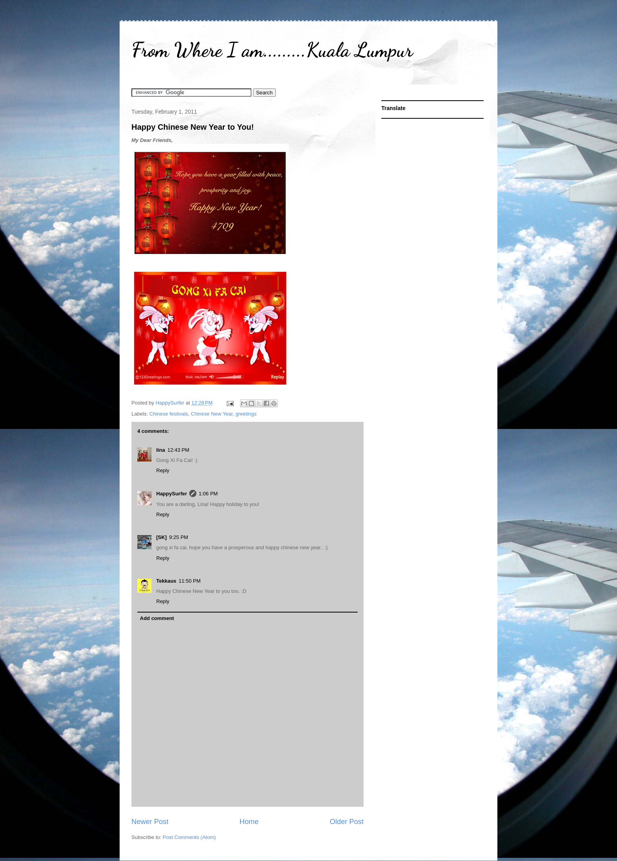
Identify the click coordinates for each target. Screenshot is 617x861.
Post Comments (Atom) (189, 837)
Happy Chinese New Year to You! (192, 127)
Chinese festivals (169, 414)
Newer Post (149, 822)
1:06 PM (208, 494)
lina (160, 450)
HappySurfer (171, 494)
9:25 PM (178, 537)
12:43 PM (178, 450)
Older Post (347, 822)
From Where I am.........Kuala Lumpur (272, 50)
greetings (246, 414)
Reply (162, 470)
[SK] (161, 537)
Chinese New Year (212, 414)
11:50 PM (190, 581)
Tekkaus (166, 581)
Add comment (157, 618)
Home (249, 822)
